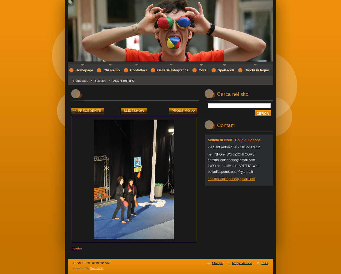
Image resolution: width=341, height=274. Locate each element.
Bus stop (100, 80)
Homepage (80, 80)
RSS (264, 263)
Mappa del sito (242, 263)
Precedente (86, 111)
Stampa (217, 263)
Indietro (76, 248)
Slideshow (134, 111)
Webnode (96, 268)
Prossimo (183, 111)
